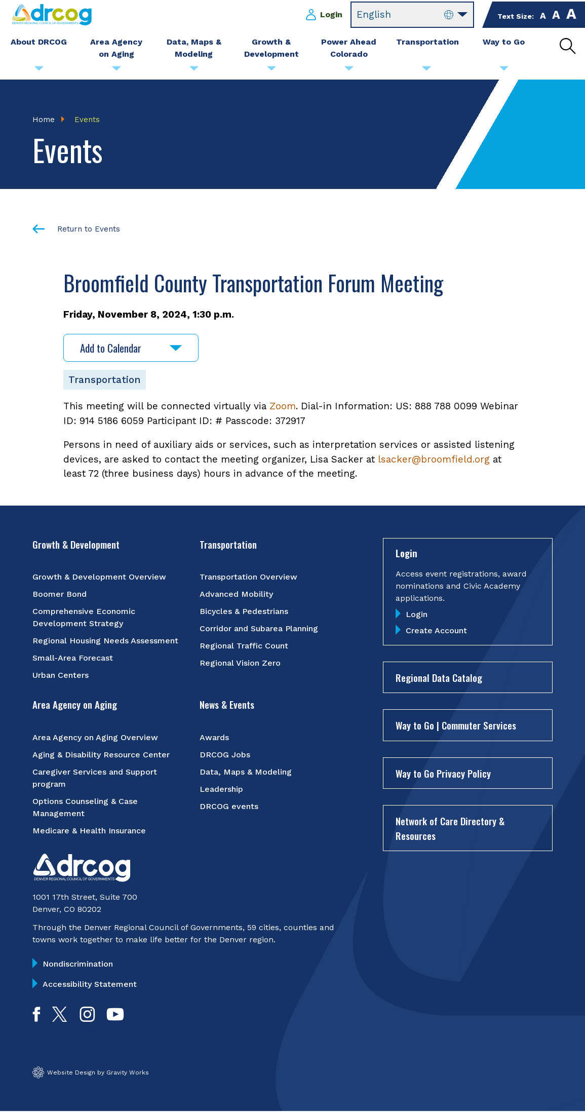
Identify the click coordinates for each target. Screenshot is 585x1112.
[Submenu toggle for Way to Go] (504, 70)
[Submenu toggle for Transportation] (426, 70)
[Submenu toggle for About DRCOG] (39, 70)
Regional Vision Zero (240, 663)
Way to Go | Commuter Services (456, 725)
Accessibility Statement (90, 984)
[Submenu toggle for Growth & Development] (271, 70)
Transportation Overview (248, 577)
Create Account (436, 630)
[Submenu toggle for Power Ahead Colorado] (349, 70)
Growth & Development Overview (99, 577)
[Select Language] (412, 15)
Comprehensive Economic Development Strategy (83, 618)
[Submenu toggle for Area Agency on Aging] (116, 70)
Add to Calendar (131, 348)
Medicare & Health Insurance (89, 830)
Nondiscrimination (78, 964)
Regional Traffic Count (244, 646)
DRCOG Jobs (225, 754)
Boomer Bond (59, 594)
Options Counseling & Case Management (85, 807)
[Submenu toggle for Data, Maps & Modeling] (194, 70)
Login (331, 14)
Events (87, 119)
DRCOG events (229, 806)
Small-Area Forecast (72, 658)
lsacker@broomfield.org (434, 459)
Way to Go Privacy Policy (443, 773)
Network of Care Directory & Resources (450, 828)
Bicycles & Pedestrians (244, 612)
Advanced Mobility (236, 594)
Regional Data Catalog (439, 677)
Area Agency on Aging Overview (95, 737)
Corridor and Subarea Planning (259, 629)
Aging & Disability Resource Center (101, 754)
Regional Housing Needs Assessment (105, 641)
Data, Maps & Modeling (246, 772)
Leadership (221, 789)
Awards (214, 737)
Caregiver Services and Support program (94, 778)
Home (43, 119)
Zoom (282, 406)
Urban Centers (60, 675)
